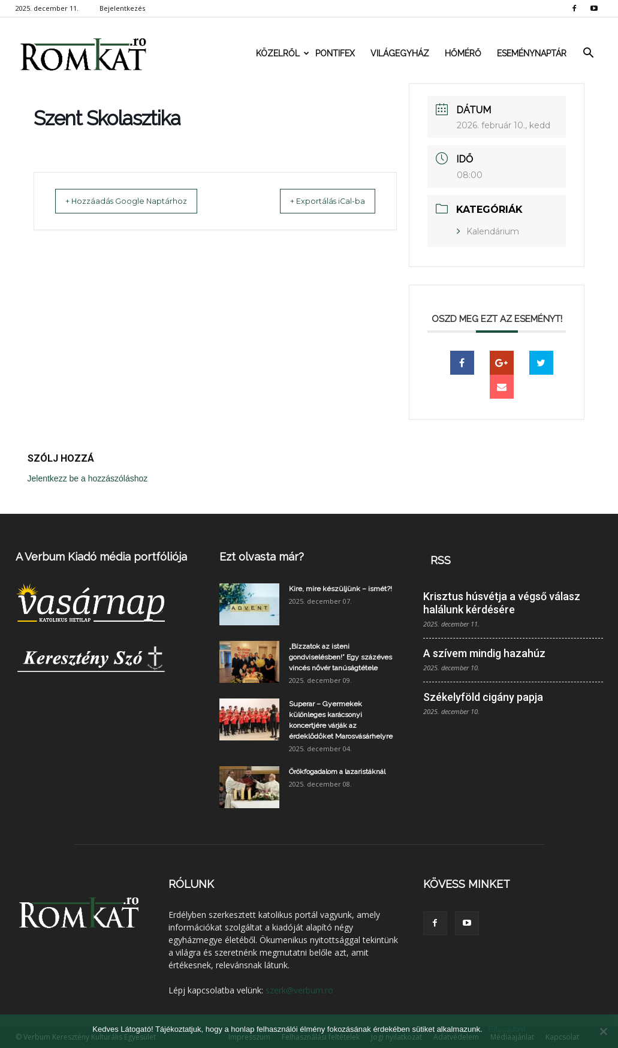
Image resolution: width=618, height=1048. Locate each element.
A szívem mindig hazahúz (484, 653)
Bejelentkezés (122, 8)
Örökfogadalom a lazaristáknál (337, 771)
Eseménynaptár (531, 53)
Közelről (282, 53)
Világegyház (399, 53)
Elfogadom (507, 1029)
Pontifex (335, 53)
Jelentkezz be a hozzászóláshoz (88, 478)
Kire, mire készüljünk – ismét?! (340, 589)
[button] (588, 53)
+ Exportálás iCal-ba (316, 201)
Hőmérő (463, 53)
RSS (440, 560)
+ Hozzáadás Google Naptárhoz (138, 201)
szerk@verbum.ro (299, 990)
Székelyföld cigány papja (483, 697)
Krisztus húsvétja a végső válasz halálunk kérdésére (501, 603)
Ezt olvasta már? (261, 556)
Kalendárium (492, 231)
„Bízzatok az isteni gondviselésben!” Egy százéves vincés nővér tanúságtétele (340, 657)
